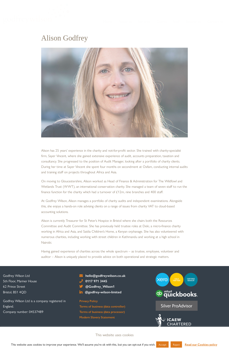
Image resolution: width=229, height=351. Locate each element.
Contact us (215, 21)
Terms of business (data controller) (102, 306)
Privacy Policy (88, 301)
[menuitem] (108, 21)
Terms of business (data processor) (102, 312)
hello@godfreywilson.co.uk (102, 275)
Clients (162, 21)
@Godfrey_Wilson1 (97, 286)
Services (144, 21)
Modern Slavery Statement (97, 317)
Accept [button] (162, 344)
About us (125, 21)
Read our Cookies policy (201, 344)
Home (107, 21)
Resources (193, 21)
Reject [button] (176, 344)
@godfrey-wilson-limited (100, 291)
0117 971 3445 (93, 280)
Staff (176, 21)
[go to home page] (36, 13)
